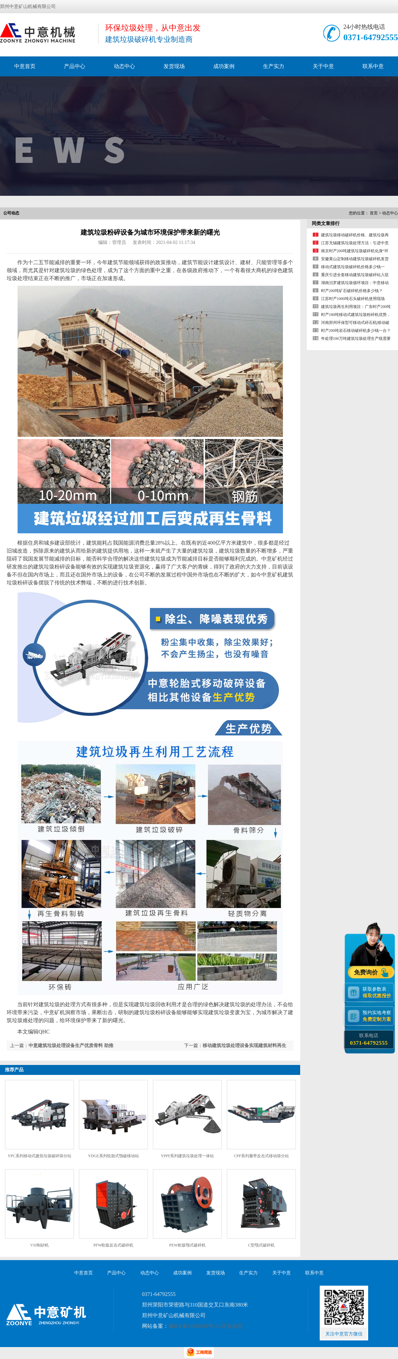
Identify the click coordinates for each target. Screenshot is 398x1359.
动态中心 (124, 66)
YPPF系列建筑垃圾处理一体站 (187, 1156)
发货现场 (174, 66)
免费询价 (367, 972)
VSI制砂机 (39, 1245)
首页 (374, 213)
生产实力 (273, 66)
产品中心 (74, 66)
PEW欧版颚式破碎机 (187, 1245)
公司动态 (11, 213)
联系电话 (368, 1039)
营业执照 (232, 1326)
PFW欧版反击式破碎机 (114, 1245)
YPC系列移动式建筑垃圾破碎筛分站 (39, 1156)
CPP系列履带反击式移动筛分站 (261, 1156)
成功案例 (223, 66)
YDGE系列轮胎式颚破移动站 (113, 1156)
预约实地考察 (378, 1016)
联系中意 (373, 66)
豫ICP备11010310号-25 (194, 1326)
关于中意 (323, 66)
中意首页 (24, 66)
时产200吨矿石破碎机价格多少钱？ (352, 290)
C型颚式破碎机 (261, 1245)
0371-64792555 (370, 37)
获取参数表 (378, 992)
